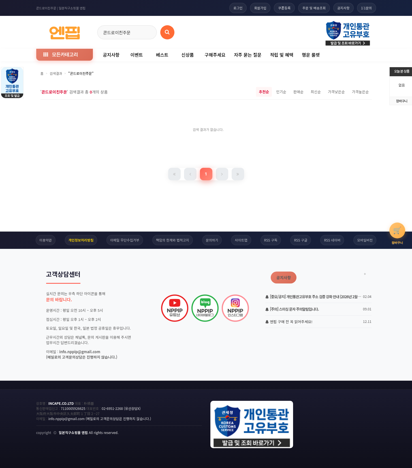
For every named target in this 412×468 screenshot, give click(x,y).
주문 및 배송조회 (313, 7)
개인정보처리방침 (80, 240)
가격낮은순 (336, 91)
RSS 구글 (301, 240)
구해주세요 (215, 54)
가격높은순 (360, 91)
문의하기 (212, 240)
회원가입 (258, 7)
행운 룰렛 (311, 54)
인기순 (281, 91)
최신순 (316, 91)
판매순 (298, 91)
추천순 (264, 91)
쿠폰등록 (282, 7)
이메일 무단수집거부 (124, 240)
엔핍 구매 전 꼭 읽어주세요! (289, 321)
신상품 (187, 54)
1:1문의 (366, 7)
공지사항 (342, 7)
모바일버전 (365, 240)
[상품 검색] (167, 32)
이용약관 (45, 240)
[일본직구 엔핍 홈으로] (64, 31)
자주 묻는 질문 (247, 54)
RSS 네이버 (332, 240)
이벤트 (136, 54)
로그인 (235, 7)
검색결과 (56, 73)
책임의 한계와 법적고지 (172, 240)
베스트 (162, 54)
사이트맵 (241, 240)
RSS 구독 (270, 240)
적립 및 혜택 (281, 54)
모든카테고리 (60, 54)
